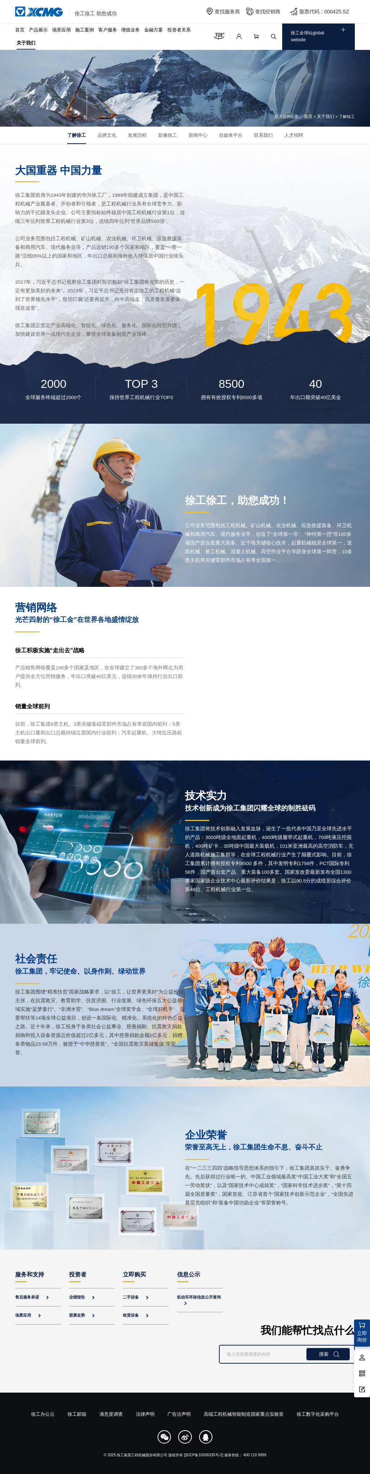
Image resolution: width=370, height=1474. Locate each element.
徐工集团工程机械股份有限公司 (142, 1455)
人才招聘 (293, 135)
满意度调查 (111, 1414)
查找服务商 (227, 11)
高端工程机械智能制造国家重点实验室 (244, 1414)
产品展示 (38, 30)
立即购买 (134, 1274)
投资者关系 (179, 30)
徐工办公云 (43, 1414)
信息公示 (188, 1274)
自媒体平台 (230, 135)
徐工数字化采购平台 (318, 1414)
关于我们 (26, 43)
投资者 (77, 1274)
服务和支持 (29, 1274)
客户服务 (107, 30)
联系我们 (263, 135)
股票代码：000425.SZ (324, 11)
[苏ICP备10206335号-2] (203, 1455)
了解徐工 (76, 135)
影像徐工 (167, 135)
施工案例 (84, 30)
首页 (20, 30)
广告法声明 (179, 1414)
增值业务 (130, 30)
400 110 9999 (255, 1455)
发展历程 (137, 135)
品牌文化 (107, 135)
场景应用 (61, 30)
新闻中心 (198, 135)
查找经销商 (267, 11)
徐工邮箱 (77, 1414)
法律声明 (145, 1414)
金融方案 (153, 30)
